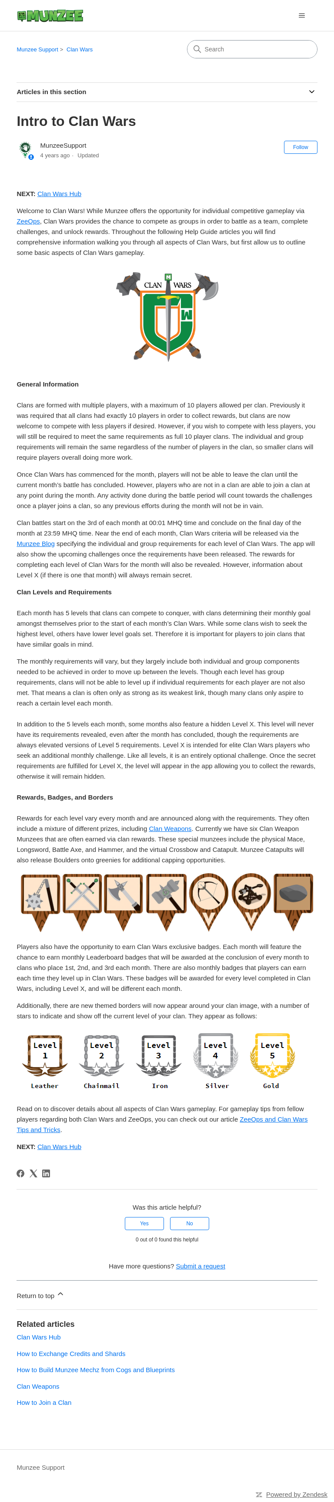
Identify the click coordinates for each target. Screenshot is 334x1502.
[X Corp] (33, 1173)
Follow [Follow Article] (300, 147)
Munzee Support (37, 49)
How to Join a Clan (44, 1402)
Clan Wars (80, 49)
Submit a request (200, 1266)
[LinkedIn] (46, 1173)
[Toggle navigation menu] (302, 16)
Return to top (41, 1294)
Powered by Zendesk (296, 1494)
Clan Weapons (170, 828)
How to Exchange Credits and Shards (71, 1353)
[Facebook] (20, 1173)
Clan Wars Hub (38, 1337)
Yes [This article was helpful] (144, 1224)
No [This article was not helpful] (189, 1224)
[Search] (252, 49)
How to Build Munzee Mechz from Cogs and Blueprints (96, 1369)
